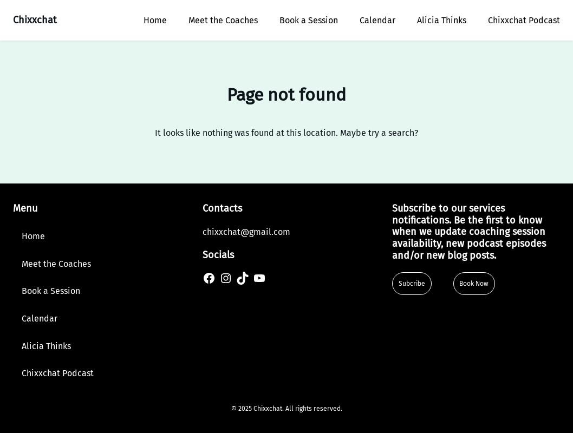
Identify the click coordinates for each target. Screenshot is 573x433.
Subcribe (412, 283)
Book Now (474, 283)
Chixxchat (35, 20)
